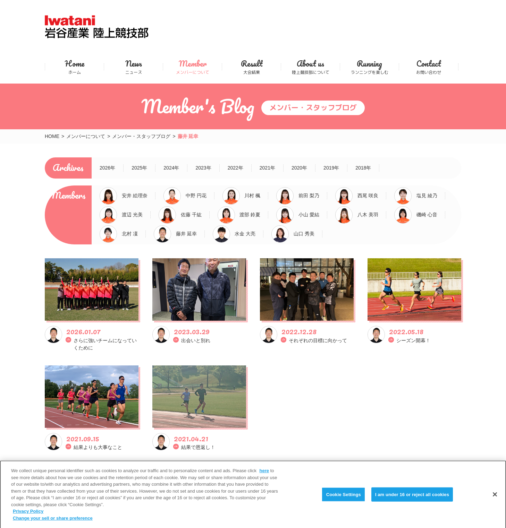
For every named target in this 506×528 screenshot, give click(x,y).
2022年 (235, 168)
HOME (52, 136)
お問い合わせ (428, 66)
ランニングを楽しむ (369, 66)
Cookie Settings (343, 498)
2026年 (107, 168)
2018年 (363, 168)
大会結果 (251, 66)
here (264, 475)
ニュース (133, 66)
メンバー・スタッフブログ (141, 136)
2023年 (203, 168)
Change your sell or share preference (53, 522)
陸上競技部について (310, 66)
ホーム (74, 66)
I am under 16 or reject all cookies (412, 498)
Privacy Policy (28, 515)
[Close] (495, 498)
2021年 (267, 168)
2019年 (331, 168)
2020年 (299, 168)
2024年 (171, 168)
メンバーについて (192, 66)
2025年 (139, 168)
